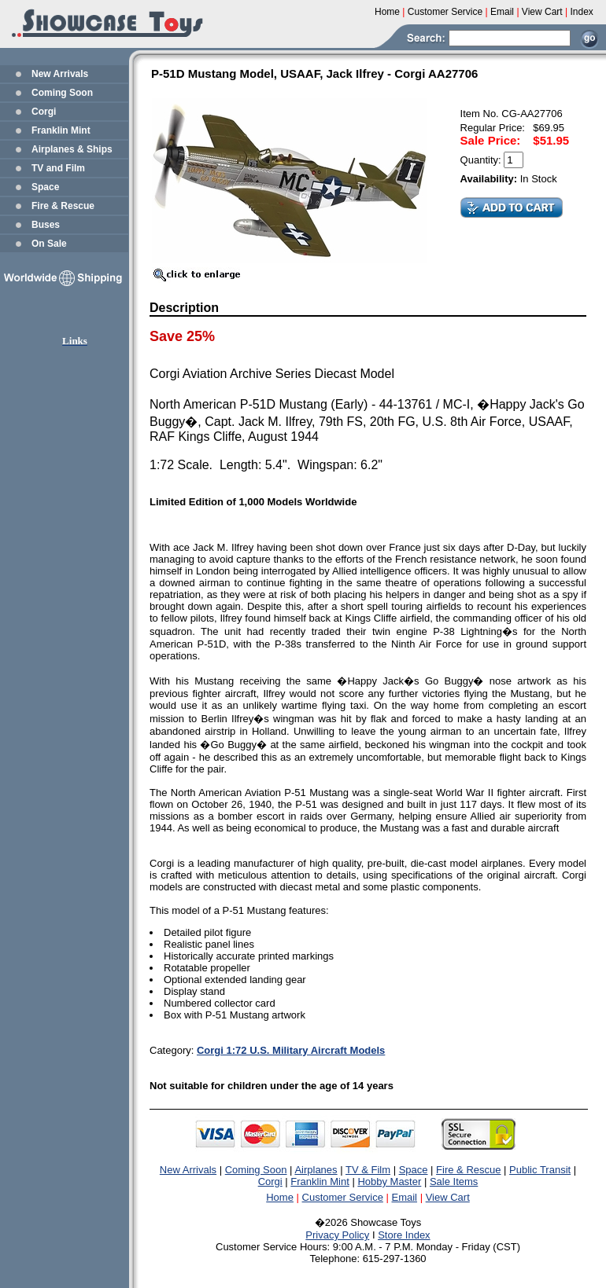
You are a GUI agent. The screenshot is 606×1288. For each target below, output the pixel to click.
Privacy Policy (337, 1235)
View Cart (448, 1197)
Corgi (43, 111)
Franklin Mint (61, 130)
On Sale (49, 243)
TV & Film (367, 1170)
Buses (45, 224)
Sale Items (454, 1181)
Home (280, 1197)
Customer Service (342, 1197)
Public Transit (540, 1170)
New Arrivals (59, 73)
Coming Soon (62, 92)
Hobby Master (389, 1181)
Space (45, 187)
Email (405, 1197)
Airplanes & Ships (72, 149)
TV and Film (58, 168)
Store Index (404, 1235)
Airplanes (315, 1170)
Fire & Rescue (62, 205)
